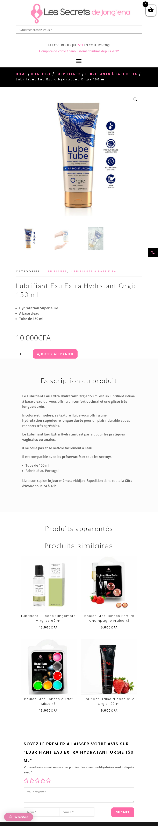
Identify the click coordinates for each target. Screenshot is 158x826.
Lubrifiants (68, 74)
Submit (118, 809)
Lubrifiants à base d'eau (111, 74)
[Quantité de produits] (22, 354)
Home (21, 74)
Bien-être (41, 74)
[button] (135, 99)
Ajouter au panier (55, 354)
